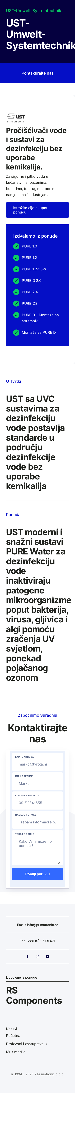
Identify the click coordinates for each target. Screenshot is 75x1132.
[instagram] (38, 956)
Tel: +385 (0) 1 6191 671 (37, 941)
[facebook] (28, 956)
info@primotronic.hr (42, 925)
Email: (22, 925)
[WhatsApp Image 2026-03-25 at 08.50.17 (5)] (16, 115)
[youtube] (48, 956)
